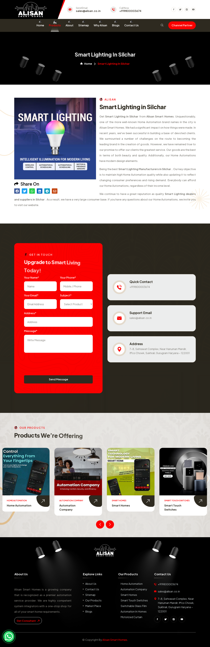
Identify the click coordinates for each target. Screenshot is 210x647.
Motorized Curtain (131, 617)
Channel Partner (182, 25)
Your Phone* (68, 277)
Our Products (93, 600)
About (69, 25)
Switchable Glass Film (134, 606)
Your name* (31, 277)
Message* (30, 331)
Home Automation (19, 505)
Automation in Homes (134, 611)
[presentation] (49, 362)
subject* (65, 295)
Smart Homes (121, 505)
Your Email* (31, 295)
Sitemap (83, 25)
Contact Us (131, 25)
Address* (30, 313)
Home (40, 25)
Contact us (92, 589)
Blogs (115, 25)
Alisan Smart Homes (114, 639)
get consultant (28, 620)
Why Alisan (100, 25)
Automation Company (134, 589)
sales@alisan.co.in (88, 11)
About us (90, 583)
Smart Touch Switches (134, 600)
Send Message (58, 379)
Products (55, 25)
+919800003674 (130, 11)
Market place (93, 606)
